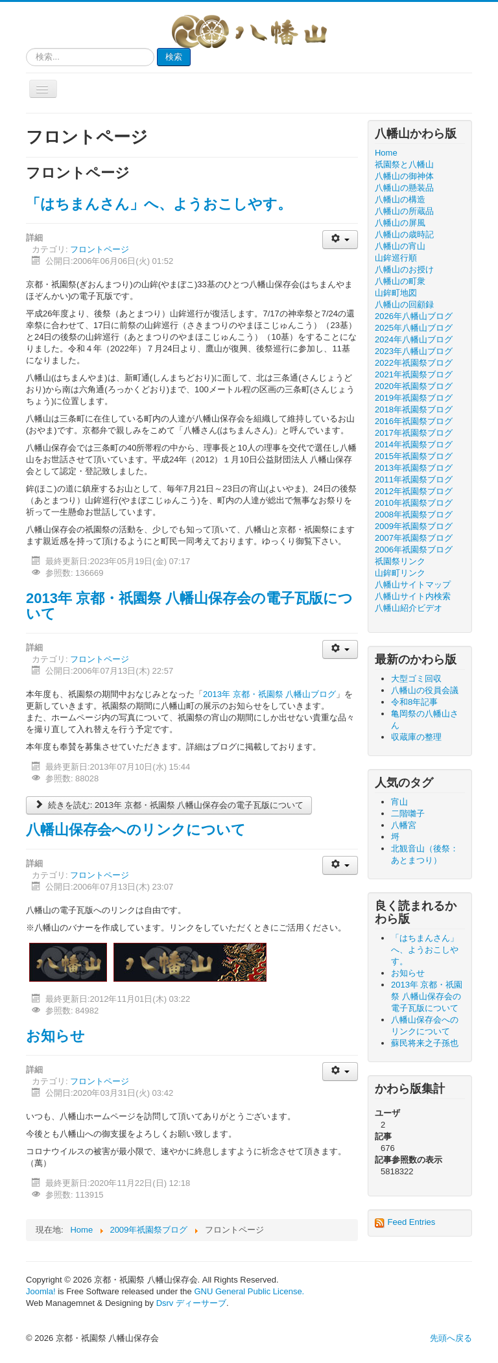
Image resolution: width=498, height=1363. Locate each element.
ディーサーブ (201, 1303)
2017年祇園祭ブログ (414, 433)
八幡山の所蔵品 (404, 211)
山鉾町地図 (396, 293)
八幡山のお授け (404, 269)
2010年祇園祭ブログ (414, 503)
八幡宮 (403, 825)
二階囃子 (408, 813)
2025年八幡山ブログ (414, 328)
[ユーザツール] (340, 239)
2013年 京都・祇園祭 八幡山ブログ (269, 694)
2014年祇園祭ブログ (414, 444)
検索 (173, 57)
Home (386, 153)
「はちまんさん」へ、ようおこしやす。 (159, 204)
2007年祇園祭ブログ (414, 538)
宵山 (399, 802)
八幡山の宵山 (400, 246)
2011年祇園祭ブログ (414, 479)
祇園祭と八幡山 (404, 164)
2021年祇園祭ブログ (414, 374)
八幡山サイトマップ (413, 584)
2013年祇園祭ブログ (414, 468)
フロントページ (99, 249)
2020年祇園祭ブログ (414, 386)
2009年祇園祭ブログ (414, 526)
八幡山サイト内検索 (413, 596)
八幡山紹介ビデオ (408, 608)
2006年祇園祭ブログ (414, 549)
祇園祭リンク (400, 561)
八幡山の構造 (400, 199)
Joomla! (41, 1291)
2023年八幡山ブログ (414, 351)
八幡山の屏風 (400, 223)
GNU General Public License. (249, 1291)
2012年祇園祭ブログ (414, 491)
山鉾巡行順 (396, 258)
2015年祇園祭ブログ (414, 456)
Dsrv (165, 1303)
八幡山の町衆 (400, 281)
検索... (26, 48)
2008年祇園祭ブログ (414, 514)
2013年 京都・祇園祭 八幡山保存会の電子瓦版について (189, 606)
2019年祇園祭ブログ (414, 398)
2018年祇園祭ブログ (414, 409)
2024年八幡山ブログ (414, 339)
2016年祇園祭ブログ (414, 421)
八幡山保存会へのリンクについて (136, 830)
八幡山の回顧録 (404, 304)
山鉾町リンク (400, 573)
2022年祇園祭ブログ (414, 363)
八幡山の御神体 (404, 176)
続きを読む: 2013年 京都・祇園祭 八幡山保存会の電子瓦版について (168, 805)
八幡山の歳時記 (404, 234)
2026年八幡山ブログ (414, 316)
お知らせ (55, 1036)
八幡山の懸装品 (404, 188)
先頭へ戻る (451, 1338)
